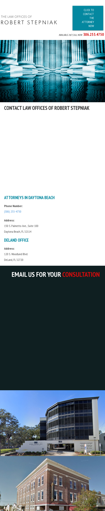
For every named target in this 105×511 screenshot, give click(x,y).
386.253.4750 (93, 34)
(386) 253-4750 (12, 209)
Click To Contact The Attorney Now (88, 18)
